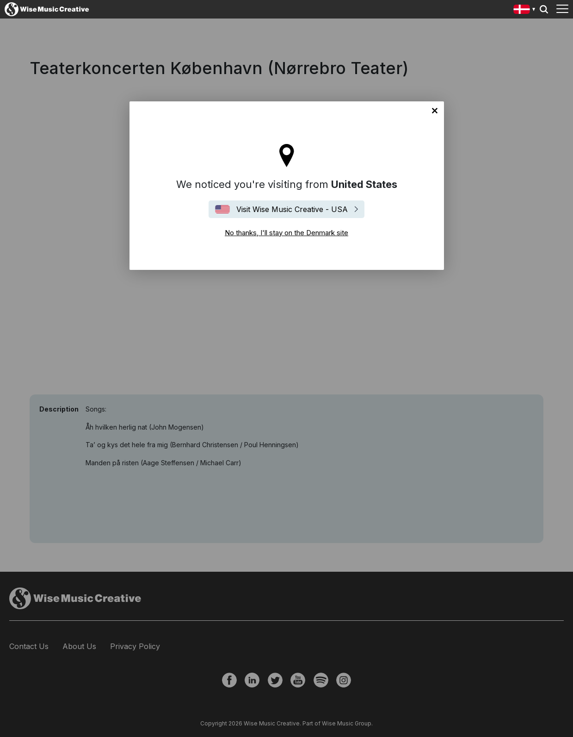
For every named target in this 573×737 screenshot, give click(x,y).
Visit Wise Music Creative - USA (292, 209)
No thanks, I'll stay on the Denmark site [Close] (434, 110)
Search (544, 9)
